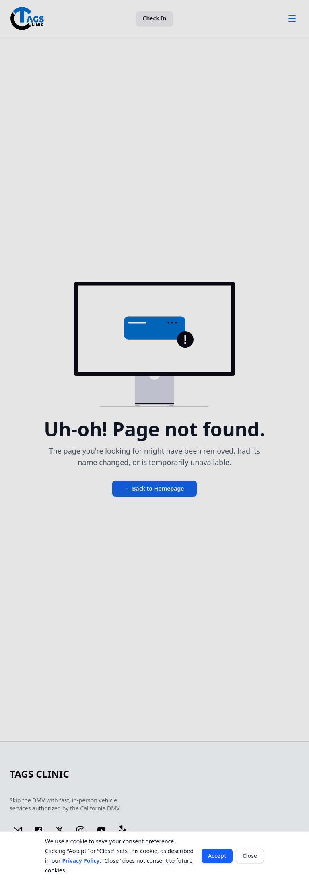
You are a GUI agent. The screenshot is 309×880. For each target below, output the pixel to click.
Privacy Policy (80, 860)
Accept (217, 856)
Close (250, 856)
